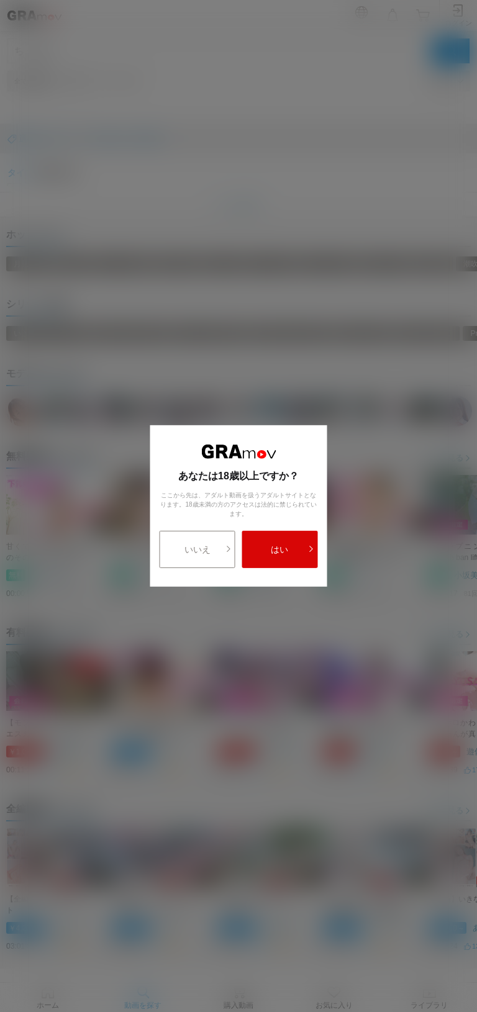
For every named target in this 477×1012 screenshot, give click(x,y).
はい (292, 549)
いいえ (208, 549)
